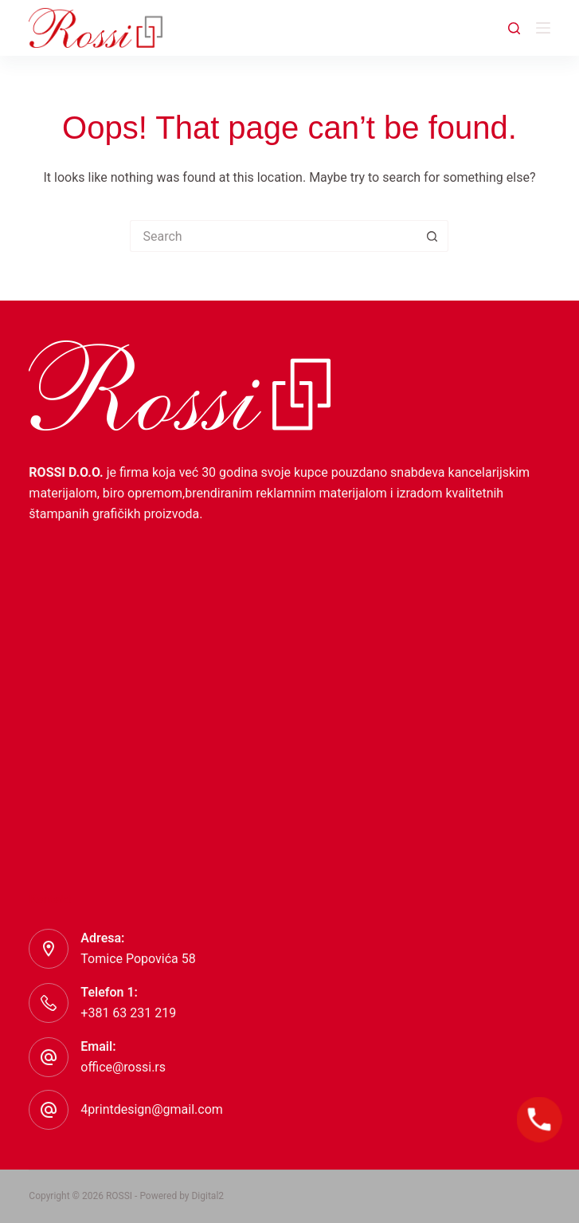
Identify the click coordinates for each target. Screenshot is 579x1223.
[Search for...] (273, 236)
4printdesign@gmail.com (151, 1109)
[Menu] (543, 28)
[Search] (514, 28)
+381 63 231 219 (128, 1012)
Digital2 (207, 1195)
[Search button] (432, 236)
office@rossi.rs (123, 1067)
